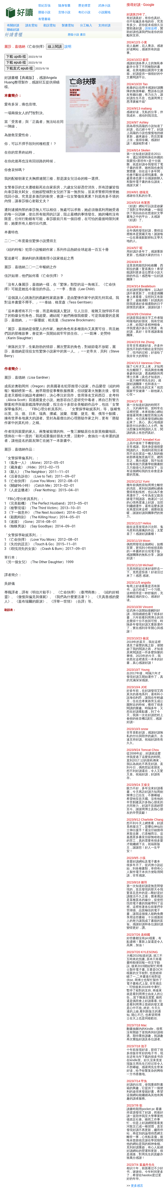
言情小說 (64, 12)
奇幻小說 (84, 12)
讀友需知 (31, 25)
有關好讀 (13, 25)
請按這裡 (151, 28)
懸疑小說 (44, 12)
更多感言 (137, 1185)
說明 (67, 46)
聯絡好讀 (13, 29)
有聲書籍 (44, 19)
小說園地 (104, 12)
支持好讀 (104, 25)
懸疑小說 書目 (77, 34)
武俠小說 (104, 5)
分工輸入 (86, 25)
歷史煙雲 (84, 5)
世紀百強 (44, 5)
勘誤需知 (49, 25)
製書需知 (68, 25)
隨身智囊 (64, 5)
